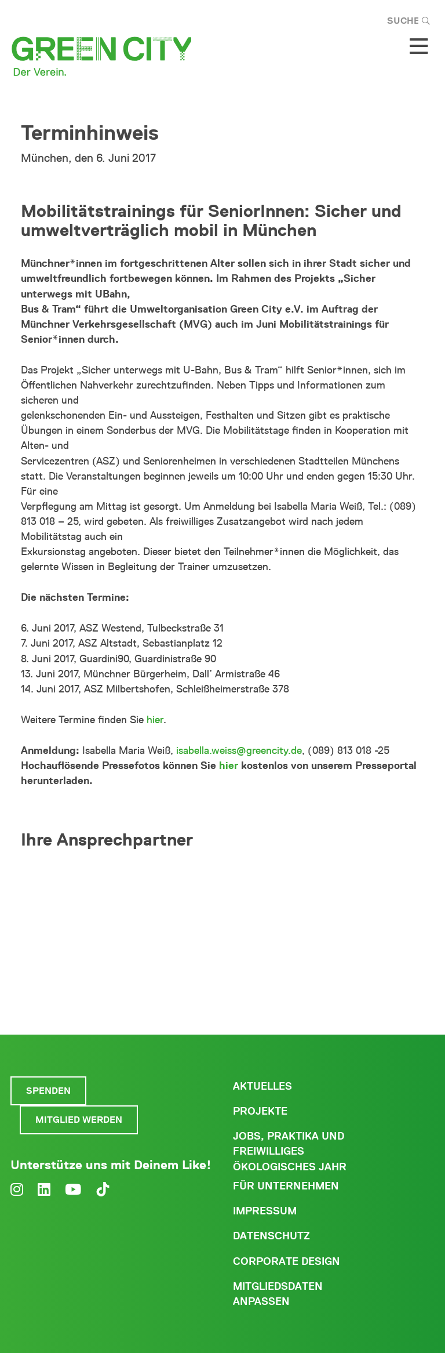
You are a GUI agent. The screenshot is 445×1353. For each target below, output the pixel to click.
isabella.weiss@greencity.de (239, 750)
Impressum (265, 1211)
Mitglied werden (78, 1119)
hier (155, 719)
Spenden (48, 1090)
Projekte (260, 1111)
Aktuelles (262, 1086)
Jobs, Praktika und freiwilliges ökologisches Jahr (289, 1151)
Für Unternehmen (286, 1186)
